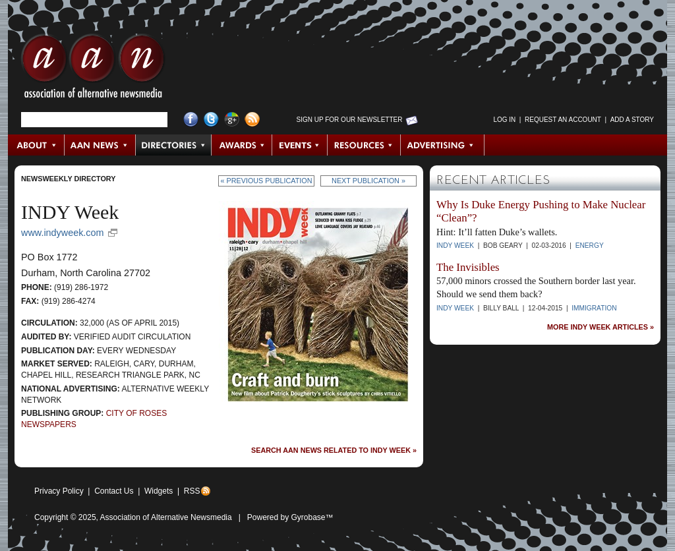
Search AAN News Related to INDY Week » (334, 450)
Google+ (231, 119)
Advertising (442, 145)
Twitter (211, 119)
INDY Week (455, 245)
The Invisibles (468, 267)
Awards (242, 145)
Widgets (158, 491)
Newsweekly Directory (68, 179)
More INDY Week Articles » (600, 327)
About (36, 145)
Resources (364, 145)
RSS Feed (252, 119)
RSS (192, 491)
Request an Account (563, 119)
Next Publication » (368, 181)
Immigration (594, 308)
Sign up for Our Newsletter (350, 119)
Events (300, 145)
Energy (589, 245)
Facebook (190, 119)
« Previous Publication (266, 181)
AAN (93, 69)
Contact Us (113, 491)
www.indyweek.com (62, 232)
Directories (174, 145)
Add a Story (632, 119)
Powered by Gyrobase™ (290, 517)
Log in (504, 119)
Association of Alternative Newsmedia (166, 517)
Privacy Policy (59, 491)
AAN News (100, 145)
